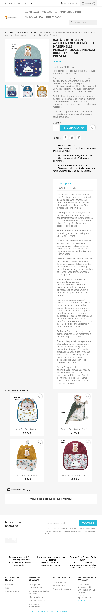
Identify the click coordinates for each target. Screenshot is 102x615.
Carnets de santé (71, 11)
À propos (9, 584)
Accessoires (49, 11)
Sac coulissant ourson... (27, 475)
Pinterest (78, 137)
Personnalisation (74, 127)
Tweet (72, 137)
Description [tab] (65, 183)
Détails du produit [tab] (68, 188)
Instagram (14, 540)
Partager (65, 137)
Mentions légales (37, 597)
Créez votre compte (62, 589)
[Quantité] (56, 128)
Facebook (8, 540)
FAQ (7, 588)
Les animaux (31, 11)
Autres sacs (53, 17)
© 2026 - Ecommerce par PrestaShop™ (51, 611)
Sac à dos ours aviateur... (27, 429)
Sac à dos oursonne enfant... (75, 475)
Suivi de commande (61, 582)
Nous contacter (12, 591)
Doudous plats (33, 17)
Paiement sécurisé (37, 600)
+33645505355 (29, 3)
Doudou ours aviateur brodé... (75, 429)
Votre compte (61, 577)
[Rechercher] (83, 22)
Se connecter (59, 585)
